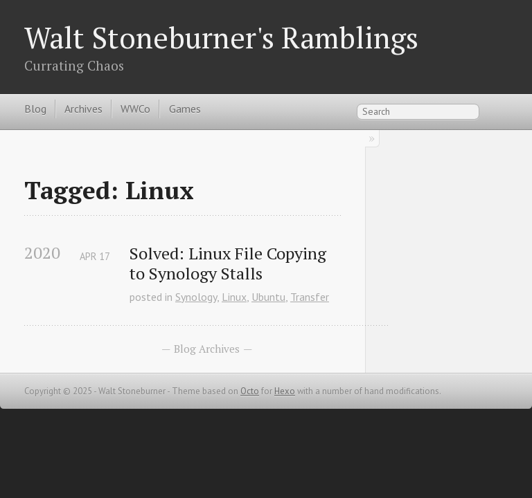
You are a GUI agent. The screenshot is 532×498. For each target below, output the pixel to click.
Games (185, 109)
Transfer (309, 297)
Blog (35, 109)
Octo (249, 391)
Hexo (284, 391)
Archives (83, 109)
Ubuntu (268, 297)
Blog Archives (207, 349)
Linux (234, 297)
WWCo (135, 109)
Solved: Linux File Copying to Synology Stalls (230, 263)
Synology (196, 297)
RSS (500, 110)
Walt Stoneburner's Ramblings (221, 37)
